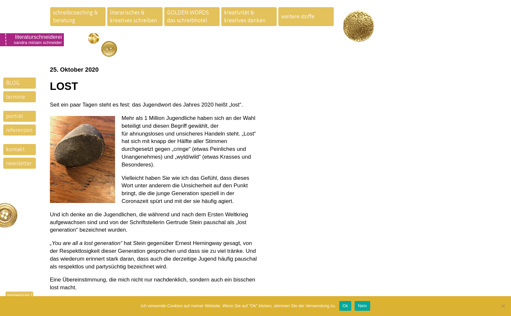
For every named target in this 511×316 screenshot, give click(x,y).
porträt (14, 116)
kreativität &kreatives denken (245, 16)
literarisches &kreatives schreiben (133, 16)
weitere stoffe (298, 16)
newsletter (19, 163)
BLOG (13, 82)
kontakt (15, 149)
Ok (345, 305)
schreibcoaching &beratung (75, 16)
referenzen (19, 130)
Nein (362, 305)
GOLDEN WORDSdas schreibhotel (188, 16)
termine (15, 96)
